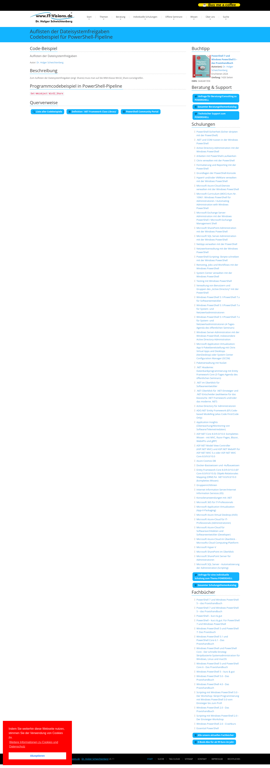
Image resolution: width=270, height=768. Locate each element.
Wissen (194, 16)
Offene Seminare (173, 16)
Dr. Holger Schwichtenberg (50, 62)
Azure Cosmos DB (206, 460)
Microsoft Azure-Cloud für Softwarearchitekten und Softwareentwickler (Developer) (213, 531)
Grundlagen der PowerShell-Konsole (216, 173)
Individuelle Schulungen (145, 16)
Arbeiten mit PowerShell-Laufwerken (216, 156)
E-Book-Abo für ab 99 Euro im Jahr (214, 742)
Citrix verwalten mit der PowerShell (215, 160)
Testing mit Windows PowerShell (214, 281)
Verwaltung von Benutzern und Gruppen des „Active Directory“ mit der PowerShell (217, 289)
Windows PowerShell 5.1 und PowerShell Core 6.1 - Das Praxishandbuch (212, 640)
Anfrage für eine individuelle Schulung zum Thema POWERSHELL (213, 576)
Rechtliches (234, 759)
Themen (104, 16)
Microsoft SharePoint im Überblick (215, 551)
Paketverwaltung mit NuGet (211, 362)
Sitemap (189, 759)
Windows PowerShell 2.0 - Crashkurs (216, 723)
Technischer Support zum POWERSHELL (210, 115)
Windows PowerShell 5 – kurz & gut (215, 671)
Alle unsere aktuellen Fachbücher (214, 735)
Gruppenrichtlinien (206, 485)
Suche (226, 16)
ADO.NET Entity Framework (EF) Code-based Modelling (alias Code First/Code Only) (217, 414)
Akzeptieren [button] (37, 755)
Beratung (120, 16)
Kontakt (202, 759)
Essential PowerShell (207, 728)
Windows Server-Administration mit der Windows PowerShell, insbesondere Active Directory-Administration (217, 336)
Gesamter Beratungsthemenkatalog (215, 106)
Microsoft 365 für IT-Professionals (214, 502)
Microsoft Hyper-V (206, 547)
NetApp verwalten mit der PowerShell (216, 244)
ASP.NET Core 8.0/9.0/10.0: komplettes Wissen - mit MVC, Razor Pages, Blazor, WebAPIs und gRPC (217, 437)
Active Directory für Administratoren (216, 406)
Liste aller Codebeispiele (47, 111)
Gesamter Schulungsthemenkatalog (215, 585)
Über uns (210, 16)
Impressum (217, 759)
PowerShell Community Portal (140, 111)
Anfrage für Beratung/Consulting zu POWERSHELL (216, 98)
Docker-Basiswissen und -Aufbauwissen (217, 465)
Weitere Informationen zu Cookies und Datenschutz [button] (33, 744)
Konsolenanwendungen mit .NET (214, 497)
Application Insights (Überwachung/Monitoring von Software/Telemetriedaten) (213, 426)
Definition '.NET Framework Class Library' (92, 111)
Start (89, 16)
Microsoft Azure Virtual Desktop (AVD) (216, 514)
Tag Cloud (174, 759)
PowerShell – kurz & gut (209, 615)
